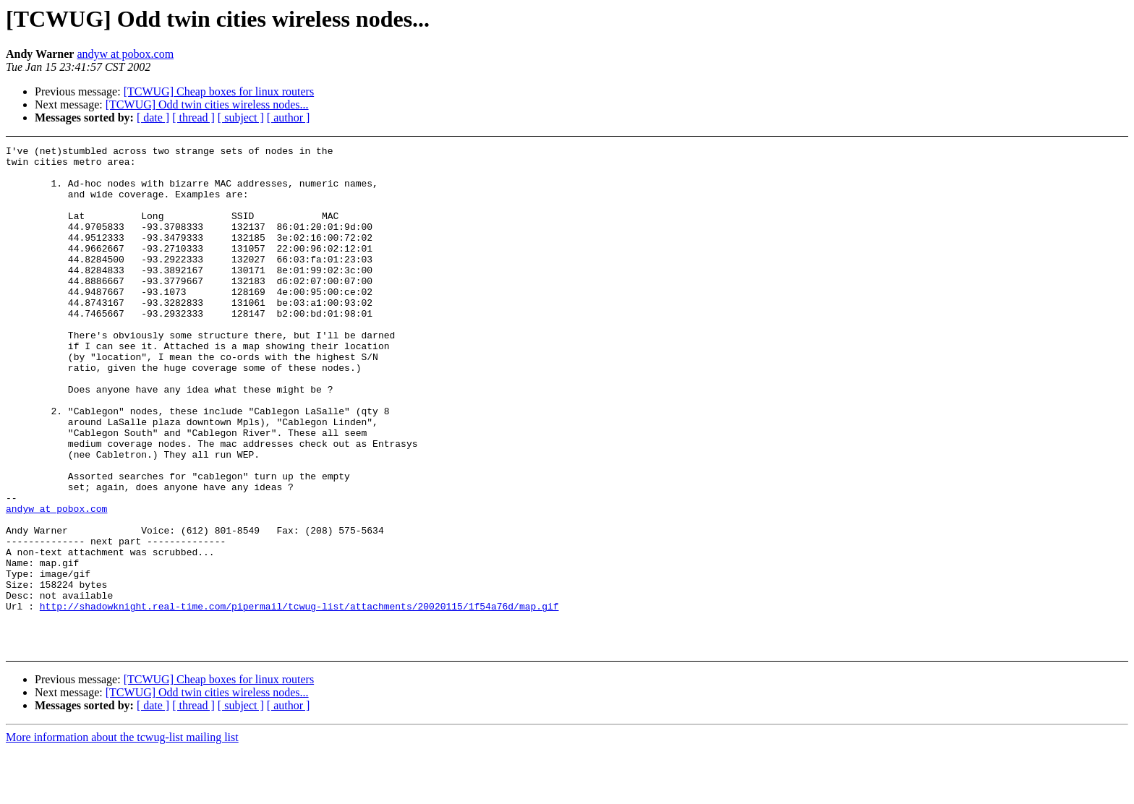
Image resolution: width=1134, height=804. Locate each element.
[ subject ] (241, 117)
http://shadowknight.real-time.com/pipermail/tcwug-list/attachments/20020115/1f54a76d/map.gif (299, 699)
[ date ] (153, 117)
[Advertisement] (1005, 182)
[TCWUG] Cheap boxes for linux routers (219, 91)
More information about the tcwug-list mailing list (122, 791)
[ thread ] (193, 117)
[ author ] (288, 117)
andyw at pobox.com (125, 54)
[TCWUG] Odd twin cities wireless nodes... (207, 104)
